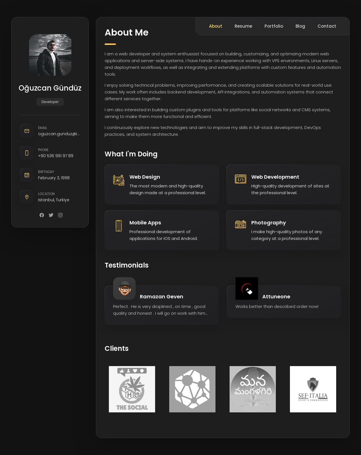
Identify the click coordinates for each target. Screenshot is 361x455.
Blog (300, 26)
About (215, 26)
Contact (327, 26)
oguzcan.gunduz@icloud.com (59, 134)
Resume (243, 26)
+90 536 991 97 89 (55, 156)
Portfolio (274, 26)
